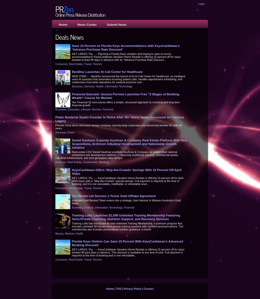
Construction (90, 162)
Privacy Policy (133, 288)
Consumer (61, 64)
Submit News (117, 24)
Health (99, 86)
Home (63, 24)
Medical (69, 233)
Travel (87, 64)
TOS (118, 288)
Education (73, 109)
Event (71, 132)
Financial (108, 109)
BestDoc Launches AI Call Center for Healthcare (107, 72)
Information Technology (118, 86)
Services (89, 86)
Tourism (97, 64)
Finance (89, 207)
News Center (87, 24)
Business (77, 86)
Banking (104, 162)
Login (201, 3)
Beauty (59, 233)
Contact (149, 288)
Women (96, 109)
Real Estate (76, 64)
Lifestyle (86, 109)
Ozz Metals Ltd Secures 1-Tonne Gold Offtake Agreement (114, 196)
